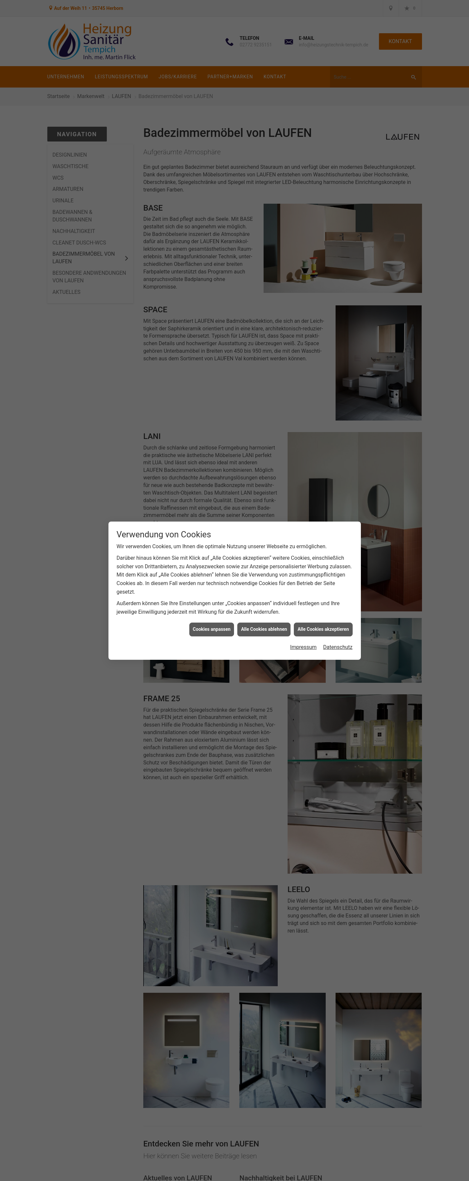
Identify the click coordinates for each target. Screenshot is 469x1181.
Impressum (303, 647)
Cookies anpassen (212, 629)
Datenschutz (337, 647)
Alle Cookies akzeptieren (323, 629)
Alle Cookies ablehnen (264, 629)
